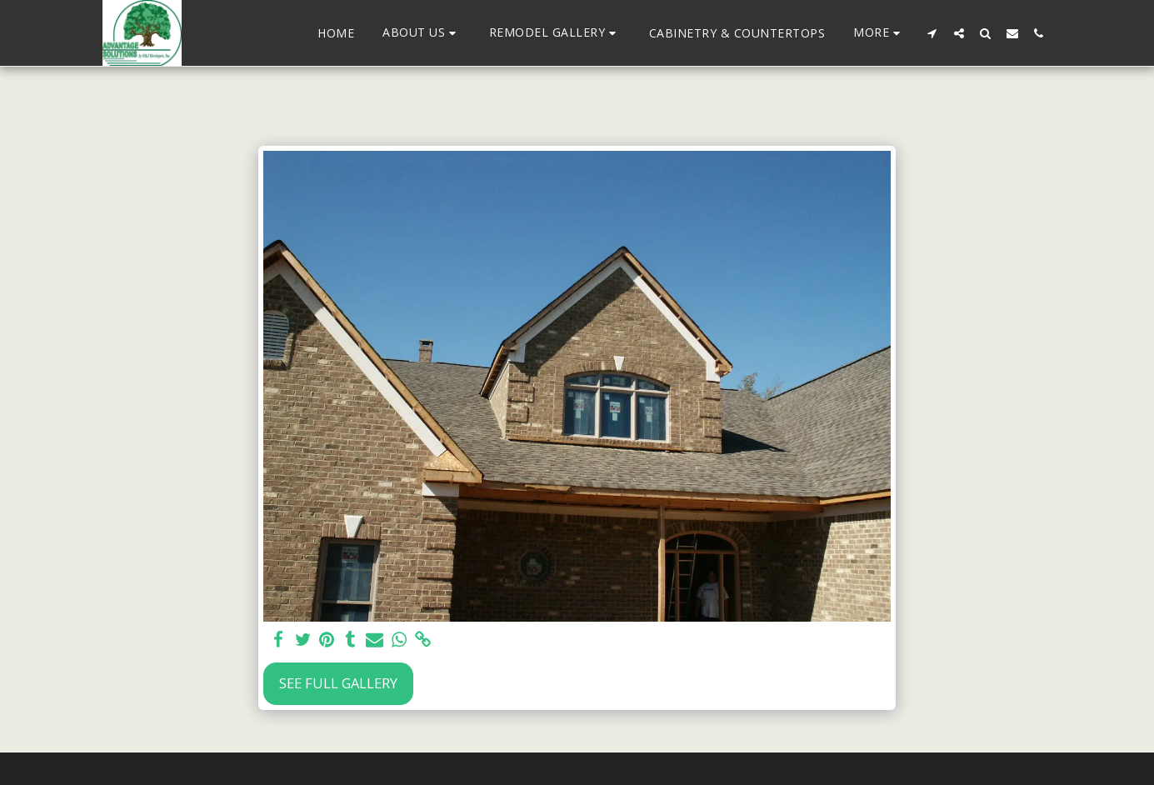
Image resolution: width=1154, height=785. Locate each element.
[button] (421, 33)
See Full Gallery (338, 682)
